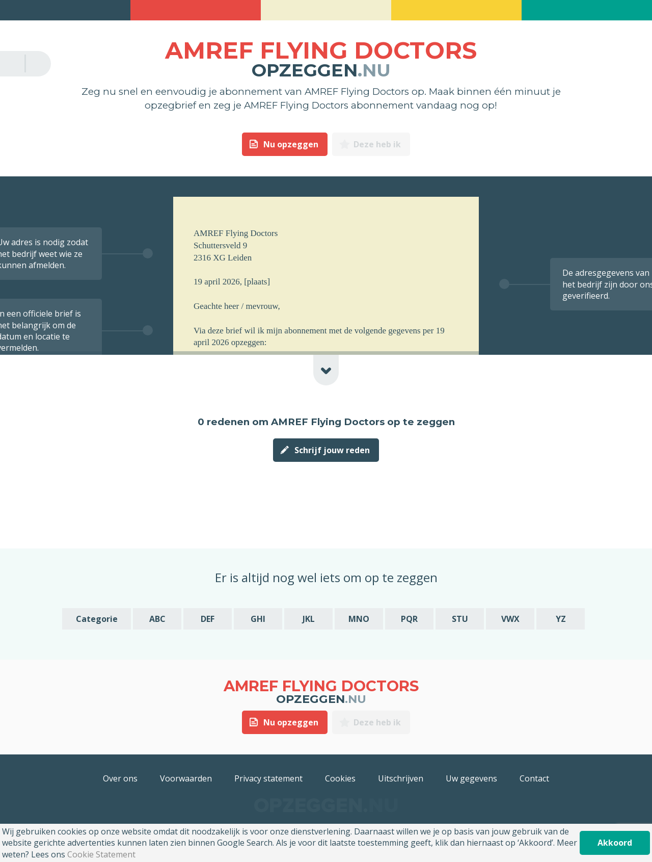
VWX (510, 618)
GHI (258, 618)
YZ (561, 618)
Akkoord (614, 842)
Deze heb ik (377, 144)
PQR (409, 618)
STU (460, 618)
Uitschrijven (400, 778)
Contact (534, 778)
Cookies (340, 778)
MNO (358, 618)
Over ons (120, 778)
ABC (157, 618)
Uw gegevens (471, 778)
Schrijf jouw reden (332, 450)
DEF (207, 618)
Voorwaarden (186, 778)
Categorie (97, 618)
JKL (309, 618)
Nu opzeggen (290, 144)
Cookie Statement (101, 854)
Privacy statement (268, 778)
